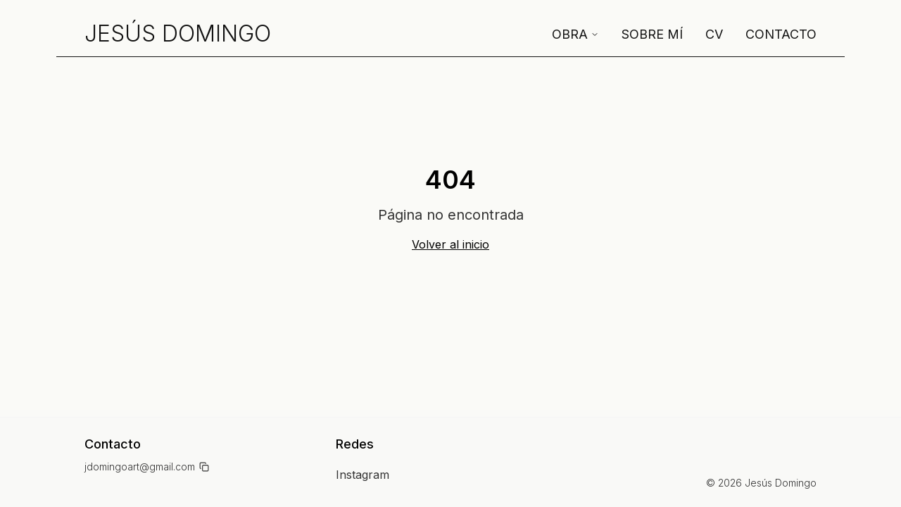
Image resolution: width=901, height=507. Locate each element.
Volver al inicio (450, 244)
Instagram (362, 475)
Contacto (781, 34)
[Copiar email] (204, 467)
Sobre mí (652, 34)
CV (714, 34)
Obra (575, 34)
